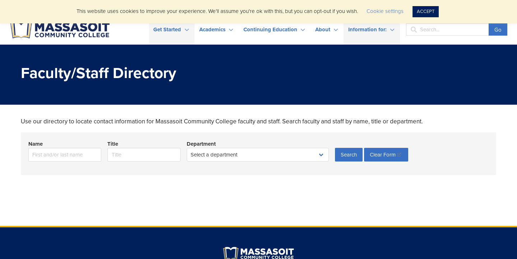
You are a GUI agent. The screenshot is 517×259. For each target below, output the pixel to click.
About (322, 29)
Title (112, 144)
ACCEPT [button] (425, 11)
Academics (212, 29)
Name (35, 144)
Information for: (367, 29)
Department (201, 144)
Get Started (167, 29)
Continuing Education (270, 29)
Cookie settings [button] (385, 11)
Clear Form (383, 154)
